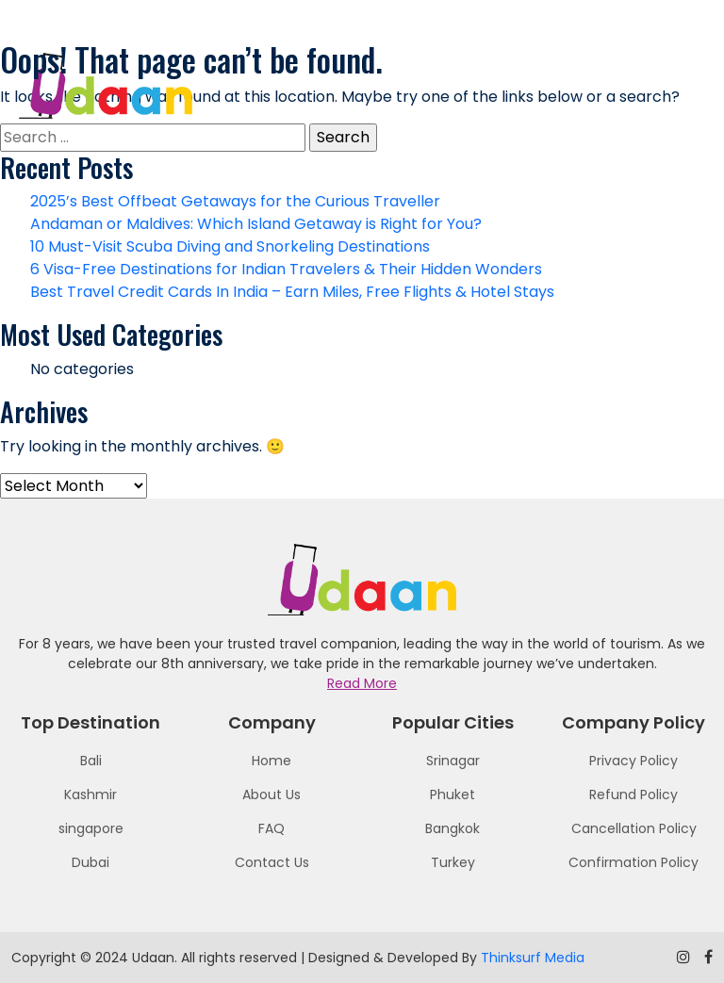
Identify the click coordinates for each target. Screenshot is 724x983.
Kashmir (90, 794)
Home (271, 760)
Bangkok (452, 828)
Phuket (452, 794)
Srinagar (453, 760)
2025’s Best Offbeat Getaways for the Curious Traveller (235, 201)
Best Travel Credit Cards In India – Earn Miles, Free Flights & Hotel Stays (292, 292)
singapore (90, 828)
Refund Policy (633, 794)
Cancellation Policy (634, 828)
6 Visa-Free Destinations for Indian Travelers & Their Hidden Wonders (286, 269)
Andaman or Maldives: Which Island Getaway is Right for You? (256, 224)
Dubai (90, 862)
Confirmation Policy (633, 862)
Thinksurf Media (532, 957)
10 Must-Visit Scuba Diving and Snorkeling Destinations (230, 246)
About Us (271, 794)
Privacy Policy (633, 760)
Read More (362, 683)
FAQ (271, 828)
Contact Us (272, 862)
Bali (91, 760)
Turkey (453, 862)
